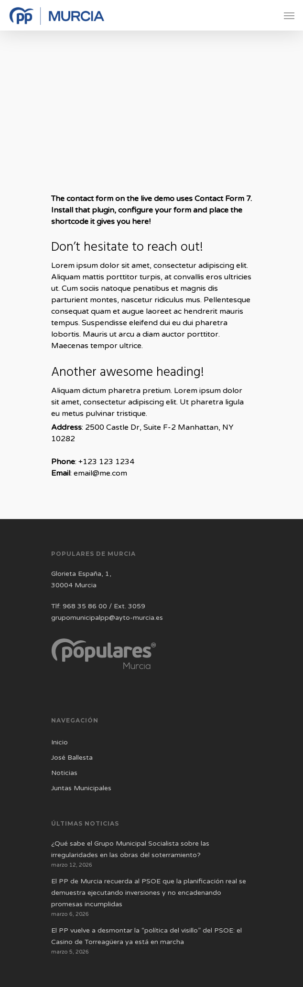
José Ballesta (72, 758)
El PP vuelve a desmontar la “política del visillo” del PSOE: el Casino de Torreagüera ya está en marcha (146, 936)
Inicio (59, 742)
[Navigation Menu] (289, 15)
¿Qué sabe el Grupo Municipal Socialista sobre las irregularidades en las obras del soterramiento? (130, 849)
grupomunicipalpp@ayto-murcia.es (107, 618)
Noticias (64, 773)
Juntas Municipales (81, 788)
